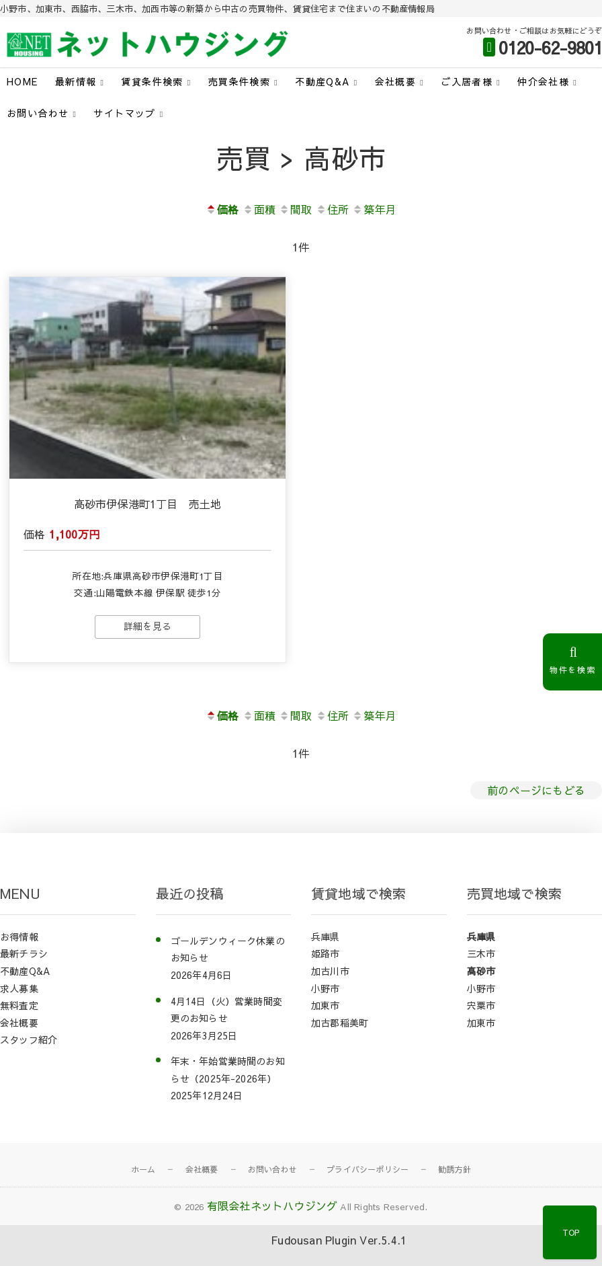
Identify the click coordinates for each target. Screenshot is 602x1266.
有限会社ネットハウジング (272, 1205)
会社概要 (396, 81)
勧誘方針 (454, 1169)
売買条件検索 (239, 81)
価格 (222, 209)
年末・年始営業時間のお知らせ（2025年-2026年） (228, 1069)
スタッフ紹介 (28, 1039)
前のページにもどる (536, 790)
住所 (332, 209)
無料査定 (19, 1005)
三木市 (481, 953)
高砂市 (481, 971)
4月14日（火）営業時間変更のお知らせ (227, 1009)
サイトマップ (124, 113)
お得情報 (19, 936)
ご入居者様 (466, 81)
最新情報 (76, 81)
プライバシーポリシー (367, 1169)
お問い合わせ (38, 113)
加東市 (325, 1005)
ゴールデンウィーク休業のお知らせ (228, 949)
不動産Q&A (322, 81)
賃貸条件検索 (152, 81)
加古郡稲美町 (339, 1022)
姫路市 (325, 953)
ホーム (143, 1169)
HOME (22, 81)
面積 (259, 209)
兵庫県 (325, 936)
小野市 (325, 988)
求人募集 (19, 988)
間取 (295, 209)
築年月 (374, 209)
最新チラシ (24, 953)
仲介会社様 (543, 81)
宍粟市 (481, 1005)
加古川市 (330, 971)
